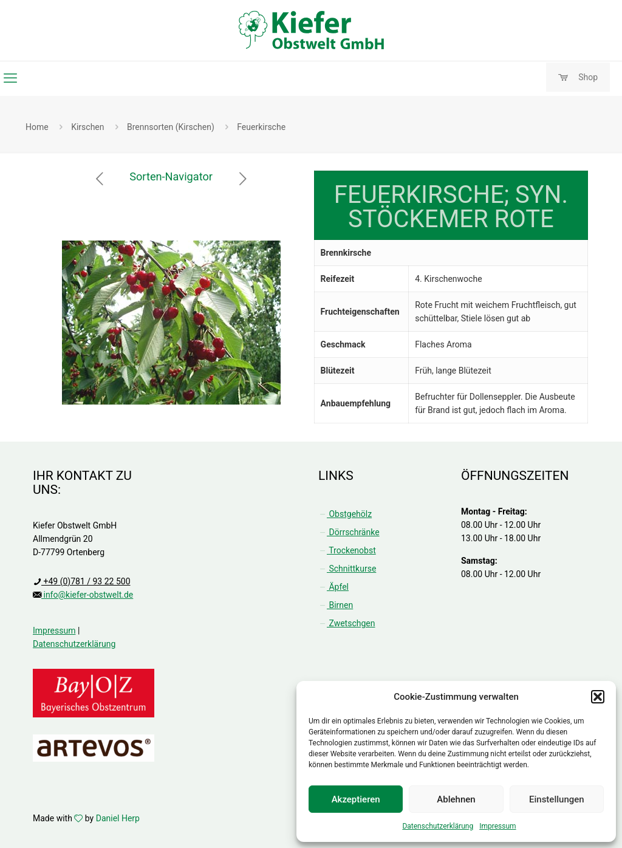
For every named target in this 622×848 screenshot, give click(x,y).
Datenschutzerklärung (437, 826)
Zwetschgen (346, 623)
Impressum (497, 826)
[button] (598, 697)
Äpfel (333, 587)
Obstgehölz (345, 514)
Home (37, 127)
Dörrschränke (349, 532)
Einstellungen (556, 799)
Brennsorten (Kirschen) (170, 127)
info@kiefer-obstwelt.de (87, 595)
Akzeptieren (356, 799)
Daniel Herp (118, 818)
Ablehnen (456, 799)
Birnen (335, 605)
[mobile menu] (10, 78)
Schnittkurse (347, 568)
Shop (578, 77)
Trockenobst (347, 550)
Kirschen (87, 127)
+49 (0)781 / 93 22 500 (86, 581)
